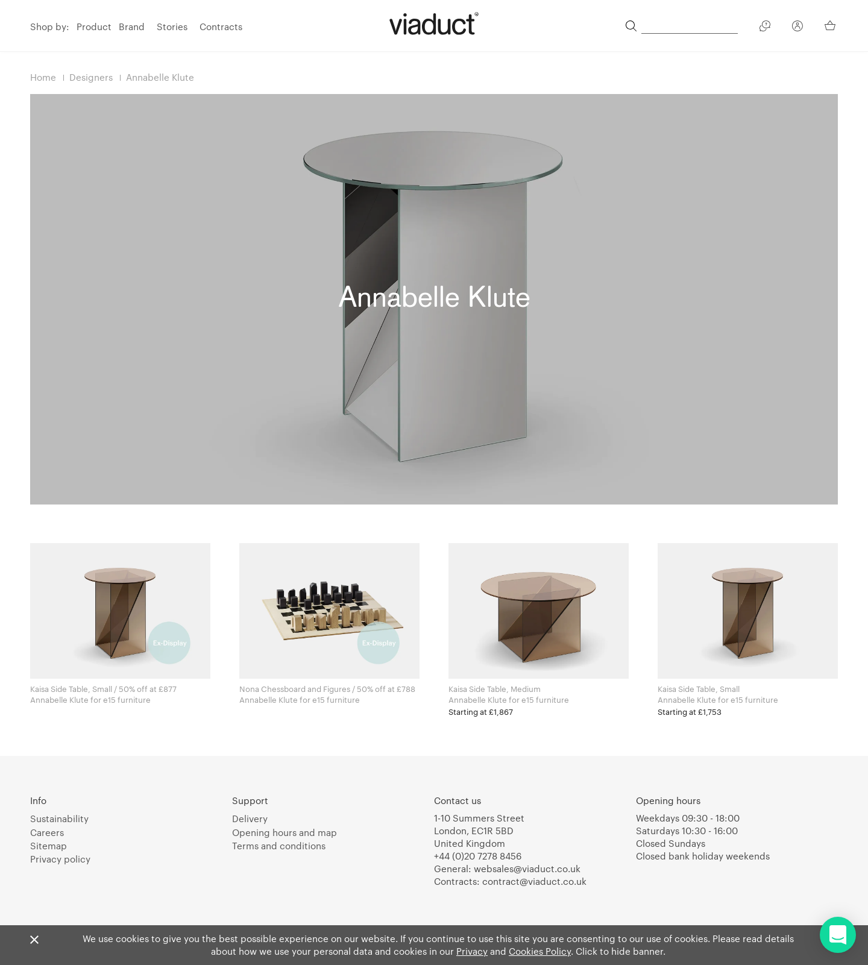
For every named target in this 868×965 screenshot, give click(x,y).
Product (94, 26)
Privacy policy (60, 858)
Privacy (472, 951)
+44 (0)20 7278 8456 (477, 855)
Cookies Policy (540, 951)
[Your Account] (797, 27)
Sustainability (59, 818)
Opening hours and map (284, 832)
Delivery (250, 818)
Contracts (221, 26)
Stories (172, 26)
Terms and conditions (279, 845)
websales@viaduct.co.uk (527, 868)
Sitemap (48, 845)
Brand (132, 26)
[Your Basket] (831, 25)
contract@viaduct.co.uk (534, 881)
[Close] (34, 940)
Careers (47, 832)
